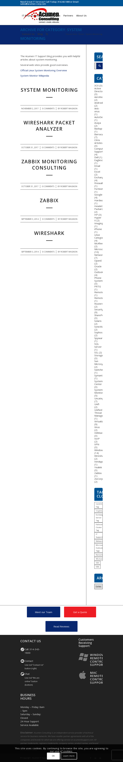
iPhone (98, 229)
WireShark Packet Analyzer (49, 125)
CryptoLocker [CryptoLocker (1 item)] (99, 511)
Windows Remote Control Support (98, 660)
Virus (97, 427)
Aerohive (99, 97)
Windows (99, 450)
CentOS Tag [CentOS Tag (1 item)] (99, 505)
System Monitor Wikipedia (34, 75)
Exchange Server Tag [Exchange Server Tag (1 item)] (99, 518)
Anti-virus (97, 110)
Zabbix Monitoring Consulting (49, 164)
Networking (100, 254)
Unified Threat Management (101, 412)
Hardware (100, 200)
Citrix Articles (98, 141)
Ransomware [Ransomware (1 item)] (99, 555)
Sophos (98, 332)
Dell (96, 157)
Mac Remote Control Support (98, 677)
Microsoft (99, 249)
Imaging (98, 223)
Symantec (99, 375)
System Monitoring (49, 90)
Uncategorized (102, 398)
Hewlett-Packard (99, 207)
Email (97, 165)
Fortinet (98, 188)
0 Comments (48, 108)
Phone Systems (99, 279)
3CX (96, 85)
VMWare (99, 432)
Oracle (98, 266)
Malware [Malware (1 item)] (99, 541)
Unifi (96, 404)
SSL (96, 352)
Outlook (98, 272)
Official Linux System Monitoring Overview (43, 70)
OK (53, 756)
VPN (96, 444)
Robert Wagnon (69, 108)
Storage (98, 355)
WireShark (49, 233)
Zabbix (49, 200)
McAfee (98, 243)
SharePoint (100, 315)
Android (98, 102)
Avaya (97, 122)
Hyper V (97, 219)
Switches (99, 369)
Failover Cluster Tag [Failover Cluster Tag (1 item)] (99, 527)
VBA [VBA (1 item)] (97, 567)
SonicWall (99, 326)
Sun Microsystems (102, 362)
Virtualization (101, 421)
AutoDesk (99, 117)
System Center (98, 383)
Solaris (98, 320)
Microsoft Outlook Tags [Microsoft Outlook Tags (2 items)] (99, 548)
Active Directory (99, 90)
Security (98, 309)
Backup (98, 128)
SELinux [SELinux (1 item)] (99, 559)
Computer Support (99, 150)
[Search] (46, 34)
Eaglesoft (99, 160)
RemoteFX (100, 298)
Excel (97, 171)
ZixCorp (98, 478)
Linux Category (99, 236)
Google (98, 194)
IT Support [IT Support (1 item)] (99, 535)
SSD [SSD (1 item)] (97, 563)
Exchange (99, 177)
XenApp (98, 461)
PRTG (97, 286)
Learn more (69, 756)
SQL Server (98, 345)
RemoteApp (101, 292)
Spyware (99, 338)
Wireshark (99, 455)
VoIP (97, 438)
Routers (98, 303)
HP (96, 214)
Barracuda (100, 134)
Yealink (98, 467)
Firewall (98, 183)
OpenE (98, 260)
